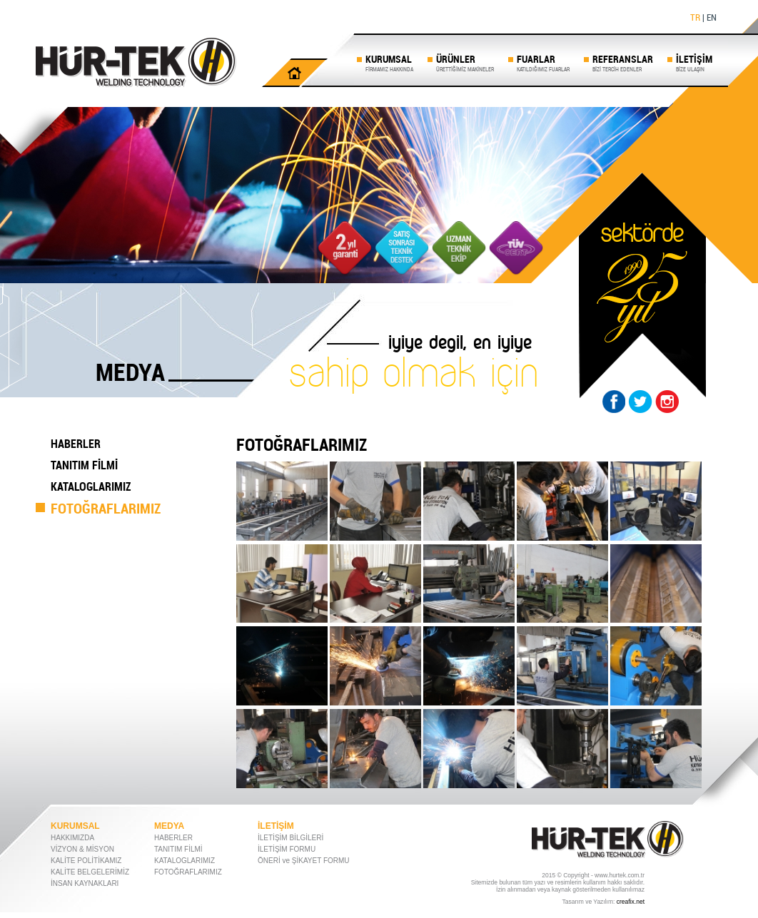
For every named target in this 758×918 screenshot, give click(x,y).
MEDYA (169, 826)
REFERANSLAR (622, 62)
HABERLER (76, 444)
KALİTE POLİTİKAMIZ (86, 861)
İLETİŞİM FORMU (286, 849)
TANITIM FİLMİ (84, 465)
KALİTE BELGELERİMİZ (90, 872)
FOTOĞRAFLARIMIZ (106, 508)
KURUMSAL (389, 62)
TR (695, 17)
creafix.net (631, 901)
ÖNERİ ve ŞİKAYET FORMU (304, 861)
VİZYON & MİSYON (82, 849)
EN (712, 17)
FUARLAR (543, 62)
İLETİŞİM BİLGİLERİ (290, 838)
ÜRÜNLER (465, 62)
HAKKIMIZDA (72, 838)
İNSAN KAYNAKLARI (84, 883)
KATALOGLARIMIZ (91, 486)
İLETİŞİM (694, 62)
